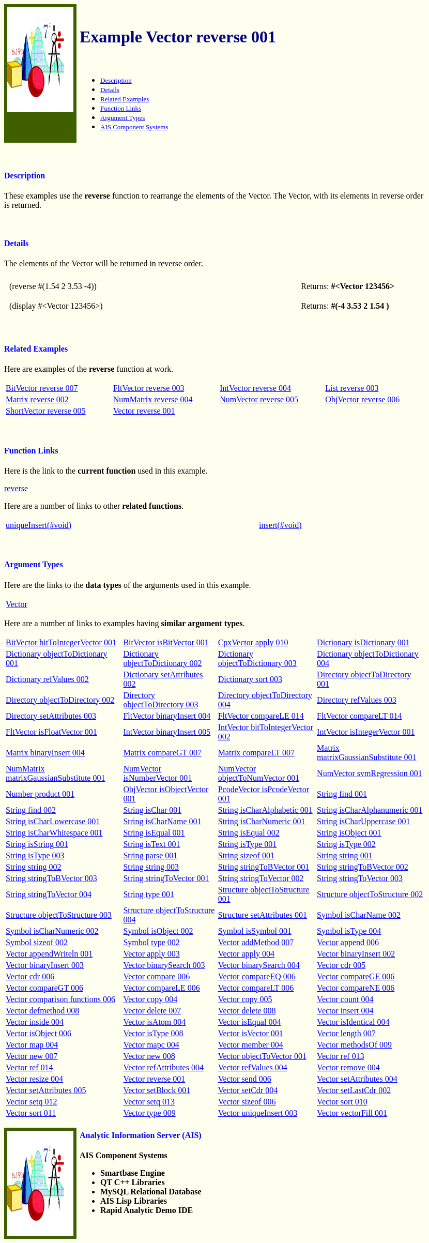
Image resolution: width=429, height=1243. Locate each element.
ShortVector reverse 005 (46, 410)
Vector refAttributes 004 (163, 1067)
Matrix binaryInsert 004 (45, 752)
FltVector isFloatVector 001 (51, 731)
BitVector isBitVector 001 (165, 642)
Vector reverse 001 (144, 410)
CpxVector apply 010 (253, 642)
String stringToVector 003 (360, 878)
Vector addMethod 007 (256, 942)
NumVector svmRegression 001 (369, 773)
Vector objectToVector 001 (262, 1056)
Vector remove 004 (348, 1067)
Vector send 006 (244, 1078)
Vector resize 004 (34, 1078)
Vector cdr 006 (30, 976)
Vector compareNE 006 (355, 987)
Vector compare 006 (156, 976)
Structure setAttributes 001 (262, 915)
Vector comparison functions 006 (60, 999)
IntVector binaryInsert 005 (166, 731)
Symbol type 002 (151, 942)
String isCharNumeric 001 (261, 821)
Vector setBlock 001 (156, 1090)
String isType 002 (346, 844)
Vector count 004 (345, 999)
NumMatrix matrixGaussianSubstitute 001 (55, 773)
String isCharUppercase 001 (363, 821)
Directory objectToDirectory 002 (60, 699)
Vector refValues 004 (252, 1067)
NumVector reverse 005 (259, 399)
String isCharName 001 (162, 821)
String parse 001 (150, 855)
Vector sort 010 (342, 1101)
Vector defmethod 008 (42, 1010)
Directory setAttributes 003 (51, 715)
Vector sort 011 (31, 1113)
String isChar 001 (152, 810)
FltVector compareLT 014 (359, 715)
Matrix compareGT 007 (162, 752)
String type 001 (148, 894)
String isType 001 (247, 844)
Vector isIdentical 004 (353, 1022)
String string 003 (151, 866)
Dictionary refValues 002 (47, 679)
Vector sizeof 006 (247, 1101)
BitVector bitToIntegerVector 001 (61, 642)
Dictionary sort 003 (250, 679)
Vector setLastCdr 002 (354, 1090)
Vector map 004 (32, 1044)
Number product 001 (40, 794)
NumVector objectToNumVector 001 (259, 773)
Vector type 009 (149, 1113)
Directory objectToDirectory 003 (160, 700)
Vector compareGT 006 (44, 987)
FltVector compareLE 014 (261, 715)
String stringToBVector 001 (264, 866)
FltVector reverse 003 (149, 388)
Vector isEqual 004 (249, 1022)
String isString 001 (37, 844)
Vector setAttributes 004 (357, 1078)
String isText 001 (151, 844)
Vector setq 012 (31, 1101)
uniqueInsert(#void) (38, 525)
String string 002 (34, 866)
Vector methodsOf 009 (354, 1044)
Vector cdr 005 (341, 965)
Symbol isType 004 (349, 931)
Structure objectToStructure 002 (370, 894)
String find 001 (342, 794)
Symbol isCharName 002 (359, 915)
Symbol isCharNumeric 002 (52, 931)
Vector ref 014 (29, 1067)
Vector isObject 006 (38, 1033)
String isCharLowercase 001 (53, 821)
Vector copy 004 (150, 999)
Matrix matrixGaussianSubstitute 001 (366, 753)
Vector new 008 (149, 1056)
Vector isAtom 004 (154, 1022)
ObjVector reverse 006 (362, 399)
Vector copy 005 (245, 999)
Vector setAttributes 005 (46, 1090)
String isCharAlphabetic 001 (265, 810)
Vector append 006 (348, 942)
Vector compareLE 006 (161, 987)
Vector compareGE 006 (355, 976)
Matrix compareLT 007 (256, 752)
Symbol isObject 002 (158, 931)
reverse (16, 488)
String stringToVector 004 (48, 894)
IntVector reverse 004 (255, 388)
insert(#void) (280, 525)
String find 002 (31, 810)
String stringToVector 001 (166, 878)
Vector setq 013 (149, 1101)
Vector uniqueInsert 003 (258, 1113)
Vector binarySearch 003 (164, 965)
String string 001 (345, 855)
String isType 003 (35, 855)
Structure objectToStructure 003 (59, 915)
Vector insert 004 (345, 1010)
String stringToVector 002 (261, 878)
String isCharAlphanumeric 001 (369, 810)
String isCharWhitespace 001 (54, 832)
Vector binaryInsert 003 (45, 965)
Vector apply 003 (151, 953)
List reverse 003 (351, 388)
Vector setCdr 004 (248, 1090)
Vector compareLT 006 (256, 987)
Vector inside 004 (35, 1022)
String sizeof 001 (246, 855)
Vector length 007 (346, 1033)
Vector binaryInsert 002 (356, 953)
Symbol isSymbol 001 (255, 931)
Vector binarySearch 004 (259, 965)
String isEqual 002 (249, 832)
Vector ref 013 (340, 1056)
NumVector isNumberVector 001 (157, 773)
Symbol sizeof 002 (37, 942)
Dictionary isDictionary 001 (363, 642)
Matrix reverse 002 (37, 399)
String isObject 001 (349, 832)
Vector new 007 (31, 1056)
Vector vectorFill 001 (352, 1113)
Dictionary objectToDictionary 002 (162, 658)
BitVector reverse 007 (42, 388)
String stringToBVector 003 (51, 878)
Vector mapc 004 (151, 1044)
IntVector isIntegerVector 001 (366, 731)
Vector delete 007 (152, 1010)
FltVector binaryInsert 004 (166, 715)
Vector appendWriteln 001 (49, 953)
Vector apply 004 (246, 953)
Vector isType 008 (153, 1033)
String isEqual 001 (154, 832)
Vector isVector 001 (250, 1033)
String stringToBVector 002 (362, 866)
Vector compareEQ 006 (257, 976)
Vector (16, 604)
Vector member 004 (250, 1044)
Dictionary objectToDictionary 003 (257, 658)
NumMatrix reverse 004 (153, 399)
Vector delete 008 (247, 1010)
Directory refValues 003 (356, 699)
